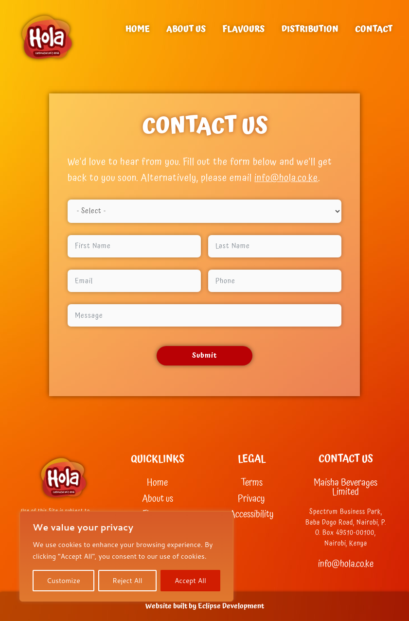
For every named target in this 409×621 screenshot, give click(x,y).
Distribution (310, 29)
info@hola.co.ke (287, 178)
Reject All (127, 580)
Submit (204, 355)
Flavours (243, 29)
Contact (373, 29)
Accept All (190, 580)
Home (137, 29)
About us (186, 29)
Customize (63, 580)
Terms (252, 483)
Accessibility (252, 514)
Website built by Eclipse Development (204, 606)
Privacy (251, 499)
